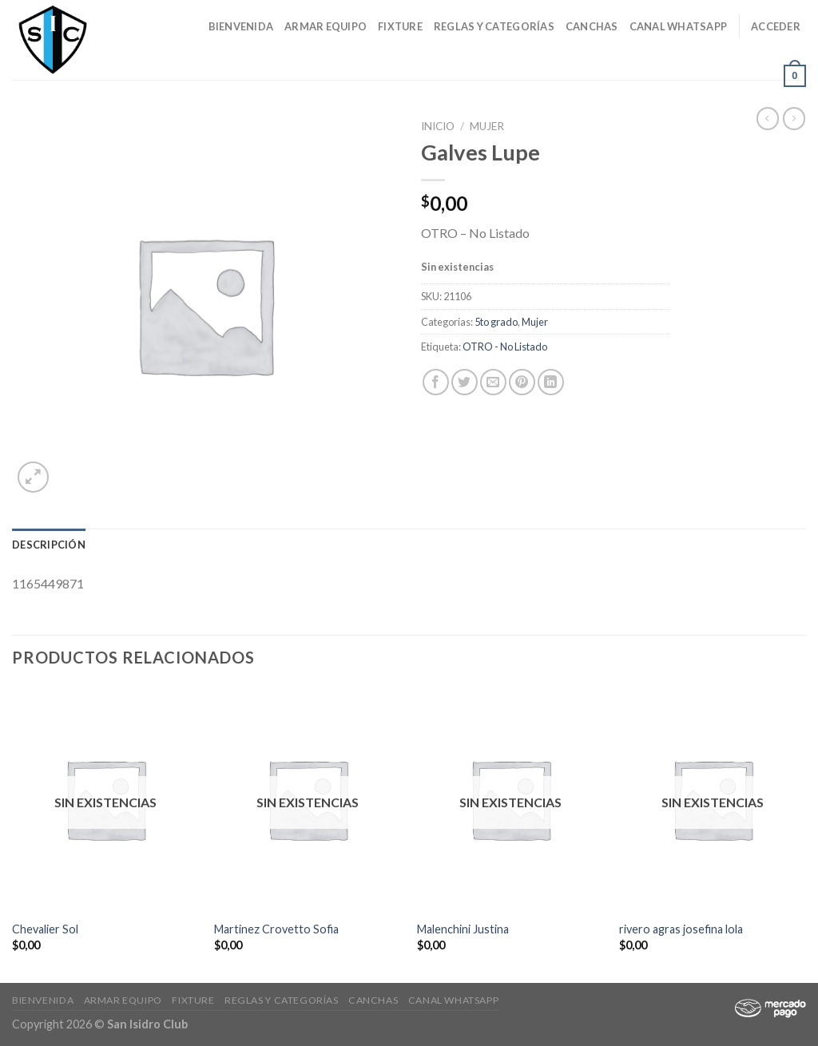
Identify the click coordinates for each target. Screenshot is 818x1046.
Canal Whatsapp (678, 26)
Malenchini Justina (463, 929)
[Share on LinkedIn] (551, 382)
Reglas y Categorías (494, 26)
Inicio (438, 126)
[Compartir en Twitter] (464, 382)
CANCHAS (592, 26)
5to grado (496, 321)
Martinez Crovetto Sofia (276, 929)
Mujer (487, 126)
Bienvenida (241, 26)
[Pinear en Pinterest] (522, 382)
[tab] (48, 545)
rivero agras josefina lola (681, 929)
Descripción (48, 544)
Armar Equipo (325, 26)
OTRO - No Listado (505, 346)
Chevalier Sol (45, 929)
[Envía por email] (493, 382)
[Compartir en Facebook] (436, 382)
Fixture (400, 26)
